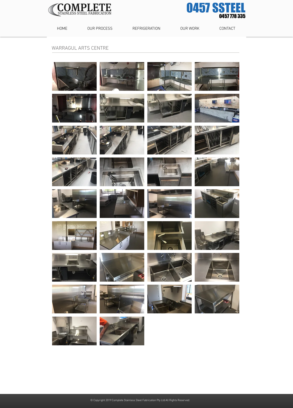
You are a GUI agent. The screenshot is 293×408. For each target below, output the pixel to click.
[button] (74, 76)
